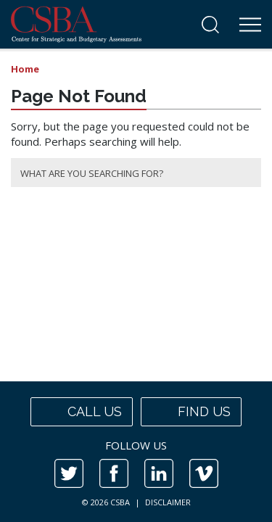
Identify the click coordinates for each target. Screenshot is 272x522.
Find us (191, 411)
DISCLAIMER (168, 502)
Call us (81, 411)
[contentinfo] (136, 451)
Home (25, 68)
